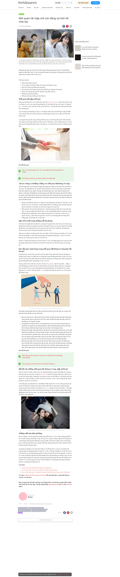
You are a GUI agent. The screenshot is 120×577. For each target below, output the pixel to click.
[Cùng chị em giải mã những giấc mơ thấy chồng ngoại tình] (88, 55)
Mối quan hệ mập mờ (23, 505)
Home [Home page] (20, 501)
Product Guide (83, 3)
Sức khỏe (70, 7)
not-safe (20, 510)
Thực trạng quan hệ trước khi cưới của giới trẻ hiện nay (38, 362)
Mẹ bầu (28, 7)
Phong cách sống (80, 7)
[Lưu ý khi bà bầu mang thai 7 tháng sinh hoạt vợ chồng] (88, 46)
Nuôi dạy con (55, 7)
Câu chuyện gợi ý (82, 40)
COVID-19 (21, 7)
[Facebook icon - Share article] (63, 24)
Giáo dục (63, 7)
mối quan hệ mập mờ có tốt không (36, 505)
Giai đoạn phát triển (44, 7)
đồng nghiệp (49, 262)
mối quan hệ (43, 372)
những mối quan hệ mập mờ (24, 509)
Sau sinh (34, 7)
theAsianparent (53, 482)
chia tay (47, 386)
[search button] (71, 3)
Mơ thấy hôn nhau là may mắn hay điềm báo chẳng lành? (38, 176)
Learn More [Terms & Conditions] (59, 574)
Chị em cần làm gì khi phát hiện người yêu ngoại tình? (37, 466)
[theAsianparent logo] (27, 3)
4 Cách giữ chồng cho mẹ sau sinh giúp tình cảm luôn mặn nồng (39, 468)
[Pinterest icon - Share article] (67, 24)
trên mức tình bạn (52, 100)
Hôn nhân (21, 12)
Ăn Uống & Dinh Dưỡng (93, 7)
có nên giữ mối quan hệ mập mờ (38, 509)
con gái (42, 268)
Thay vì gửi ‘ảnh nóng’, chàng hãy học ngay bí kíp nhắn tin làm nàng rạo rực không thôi (46, 470)
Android (69, 482)
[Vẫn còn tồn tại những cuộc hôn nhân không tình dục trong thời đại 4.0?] (88, 65)
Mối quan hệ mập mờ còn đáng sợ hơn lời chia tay (41, 501)
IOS (62, 482)
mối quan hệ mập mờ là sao (24, 507)
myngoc (30, 495)
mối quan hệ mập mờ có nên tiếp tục (39, 507)
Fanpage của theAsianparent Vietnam (35, 473)
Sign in (95, 2)
